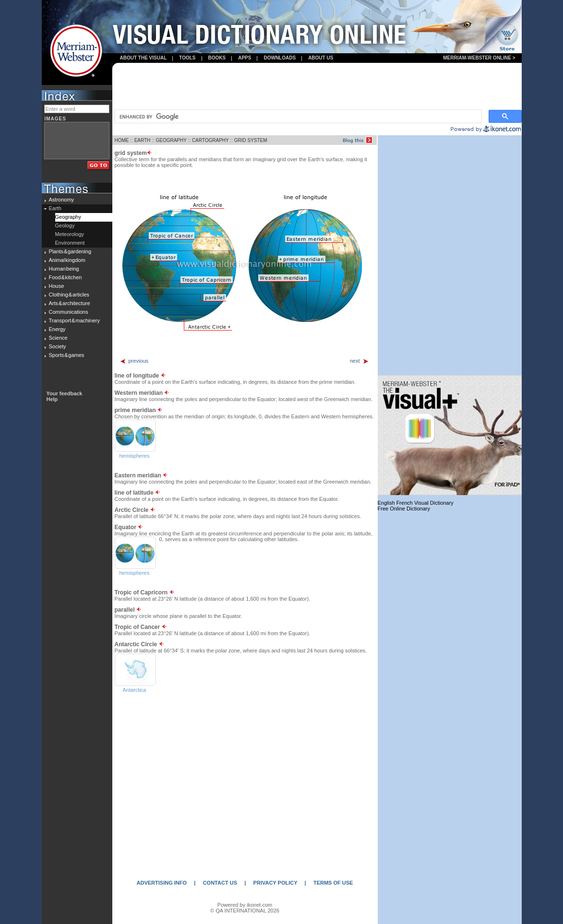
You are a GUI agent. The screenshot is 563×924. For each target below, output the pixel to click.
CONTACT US (220, 883)
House (56, 286)
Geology (65, 225)
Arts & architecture (69, 303)
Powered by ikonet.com (244, 905)
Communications (68, 312)
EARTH (142, 140)
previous (134, 361)
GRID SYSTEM (250, 140)
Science (58, 338)
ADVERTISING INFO (162, 883)
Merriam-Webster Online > (479, 57)
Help (52, 399)
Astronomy (61, 199)
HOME (122, 140)
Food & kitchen (65, 277)
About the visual (143, 57)
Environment (70, 243)
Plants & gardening (70, 251)
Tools (187, 57)
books (217, 57)
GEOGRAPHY (171, 140)
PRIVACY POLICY (275, 883)
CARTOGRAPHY (210, 140)
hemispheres (135, 456)
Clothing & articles (69, 294)
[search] (297, 116)
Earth (55, 208)
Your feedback (65, 393)
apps (244, 57)
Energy (57, 329)
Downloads (280, 57)
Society (57, 346)
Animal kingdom (67, 260)
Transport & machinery (74, 320)
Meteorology (69, 234)
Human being (64, 269)
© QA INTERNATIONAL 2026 (244, 910)
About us (320, 57)
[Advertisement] (316, 86)
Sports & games (66, 355)
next (359, 361)
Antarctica (134, 690)
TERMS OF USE (333, 883)
